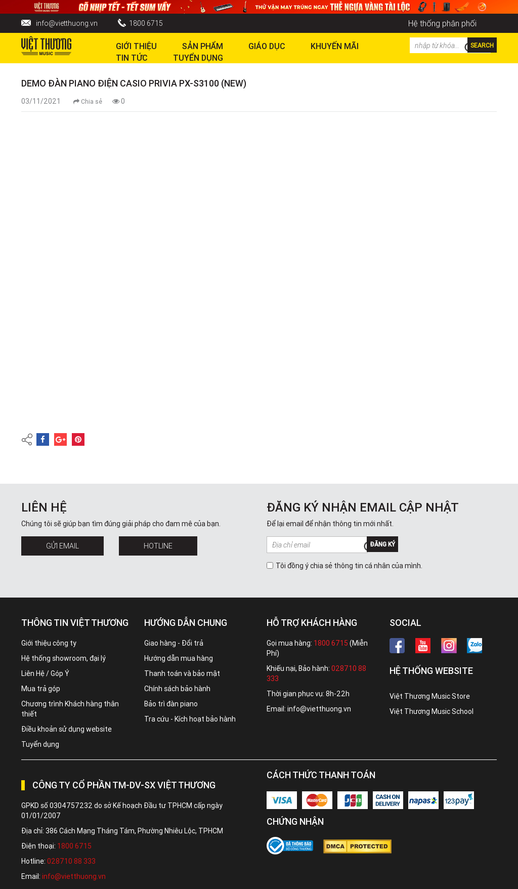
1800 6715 (146, 23)
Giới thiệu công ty (48, 643)
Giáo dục (266, 46)
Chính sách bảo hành (177, 688)
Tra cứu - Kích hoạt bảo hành (190, 719)
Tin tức (132, 58)
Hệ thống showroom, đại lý (63, 658)
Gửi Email (62, 546)
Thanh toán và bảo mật (182, 673)
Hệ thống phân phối (442, 23)
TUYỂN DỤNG (198, 58)
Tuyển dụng (40, 744)
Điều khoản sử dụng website (66, 729)
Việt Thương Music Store (430, 696)
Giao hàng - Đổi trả (173, 643)
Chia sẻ (87, 101)
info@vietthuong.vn (67, 23)
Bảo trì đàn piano (171, 703)
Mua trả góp (40, 688)
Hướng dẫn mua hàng (178, 658)
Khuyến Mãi (335, 46)
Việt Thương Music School (431, 711)
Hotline (158, 546)
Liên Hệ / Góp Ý (45, 673)
